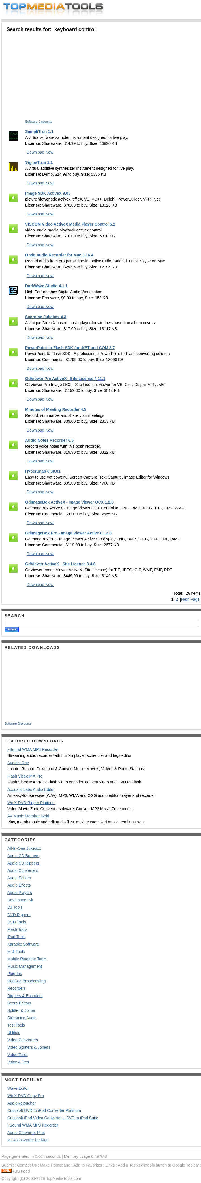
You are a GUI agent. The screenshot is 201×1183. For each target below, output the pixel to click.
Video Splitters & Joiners (28, 1047)
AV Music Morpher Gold (28, 816)
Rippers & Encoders (25, 995)
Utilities (13, 1032)
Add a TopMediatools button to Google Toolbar (158, 1165)
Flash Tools (17, 929)
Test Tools (16, 1025)
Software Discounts (38, 121)
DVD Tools (16, 922)
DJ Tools (14, 907)
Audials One (18, 763)
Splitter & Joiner (21, 1010)
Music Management (24, 966)
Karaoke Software (23, 944)
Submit (7, 1165)
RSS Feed (15, 1171)
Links (110, 1165)
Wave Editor (18, 1088)
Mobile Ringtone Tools (26, 959)
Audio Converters (22, 870)
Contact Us (27, 1165)
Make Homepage (55, 1165)
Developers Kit (20, 900)
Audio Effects (19, 885)
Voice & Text (18, 1062)
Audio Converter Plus (26, 1132)
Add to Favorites (87, 1165)
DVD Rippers (19, 914)
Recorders (16, 988)
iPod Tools (16, 936)
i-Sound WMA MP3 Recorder (32, 749)
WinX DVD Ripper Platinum (31, 802)
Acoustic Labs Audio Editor (31, 789)
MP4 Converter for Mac (27, 1140)
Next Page (190, 599)
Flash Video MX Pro (24, 776)
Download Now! (40, 152)
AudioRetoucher (21, 1103)
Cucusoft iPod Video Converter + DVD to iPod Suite (52, 1118)
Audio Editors (19, 878)
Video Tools (17, 1054)
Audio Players (19, 892)
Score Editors (19, 1003)
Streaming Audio (22, 1018)
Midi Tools (16, 951)
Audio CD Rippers (23, 863)
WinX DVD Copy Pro (25, 1095)
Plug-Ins (14, 973)
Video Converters (22, 1040)
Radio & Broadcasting (26, 981)
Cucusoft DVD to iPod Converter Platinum (44, 1110)
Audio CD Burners (23, 855)
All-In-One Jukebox (24, 848)
